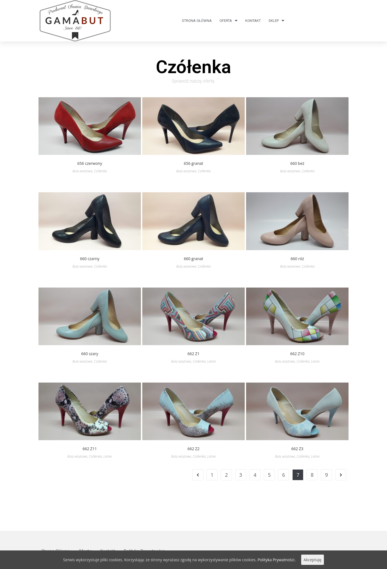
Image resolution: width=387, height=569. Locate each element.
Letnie (211, 361)
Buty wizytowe (82, 171)
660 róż (297, 258)
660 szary (89, 353)
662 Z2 (193, 448)
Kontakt (253, 21)
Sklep (276, 21)
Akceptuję (312, 559)
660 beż (297, 163)
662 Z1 (193, 353)
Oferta (229, 21)
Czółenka (100, 171)
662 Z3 (297, 448)
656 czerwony (89, 163)
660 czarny (89, 258)
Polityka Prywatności (144, 523)
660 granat (193, 258)
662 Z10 (297, 353)
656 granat (193, 163)
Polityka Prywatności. (277, 559)
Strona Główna (197, 21)
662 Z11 (89, 448)
